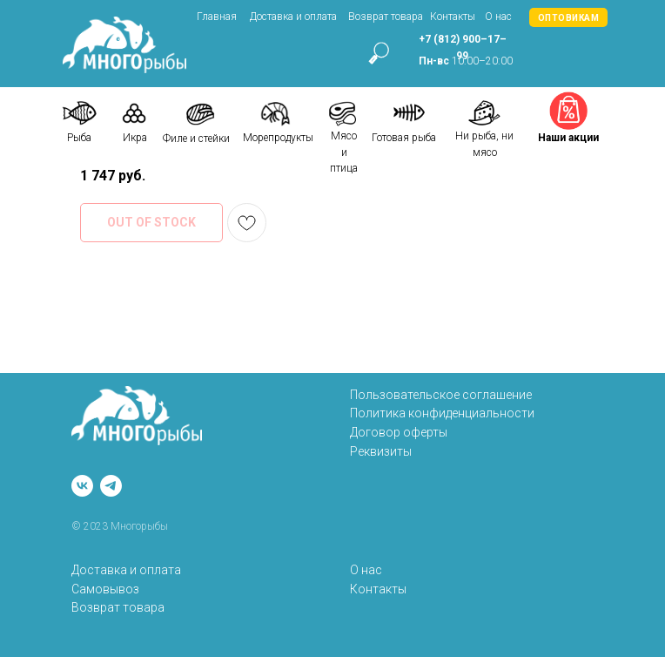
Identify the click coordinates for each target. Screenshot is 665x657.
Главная (217, 16)
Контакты (452, 16)
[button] (568, 17)
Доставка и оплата (293, 16)
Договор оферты (398, 432)
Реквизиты (381, 451)
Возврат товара (385, 16)
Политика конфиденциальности (442, 413)
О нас (498, 16)
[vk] (82, 486)
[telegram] (111, 486)
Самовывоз (105, 589)
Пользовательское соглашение (441, 395)
